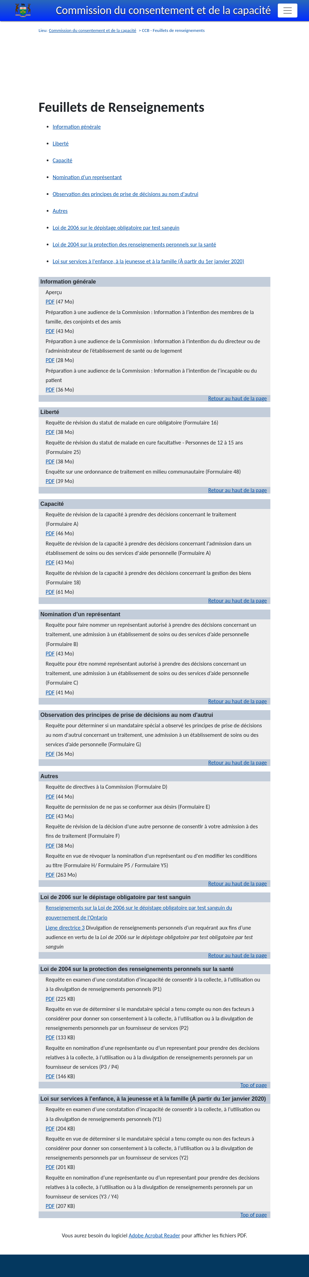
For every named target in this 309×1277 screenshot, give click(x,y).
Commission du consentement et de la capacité (163, 10)
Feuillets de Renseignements (121, 107)
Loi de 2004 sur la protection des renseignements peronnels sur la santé (134, 244)
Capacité (62, 160)
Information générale (77, 126)
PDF (50, 301)
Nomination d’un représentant (87, 177)
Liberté (61, 143)
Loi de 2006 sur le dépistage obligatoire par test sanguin (116, 227)
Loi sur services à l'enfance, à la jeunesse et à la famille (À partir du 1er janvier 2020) (148, 261)
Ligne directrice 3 (65, 927)
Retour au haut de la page (237, 398)
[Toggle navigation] (287, 11)
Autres (60, 211)
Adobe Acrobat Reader (154, 1235)
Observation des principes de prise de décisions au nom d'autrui (125, 194)
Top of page (254, 1085)
